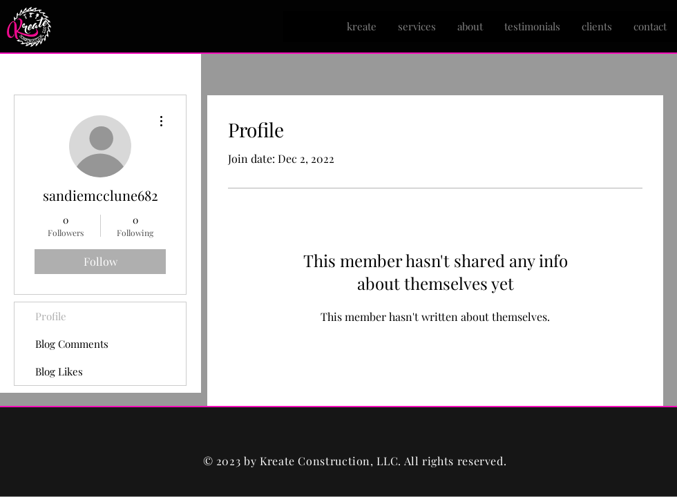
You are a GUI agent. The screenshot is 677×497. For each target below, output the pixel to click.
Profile (50, 316)
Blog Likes (59, 371)
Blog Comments (71, 344)
